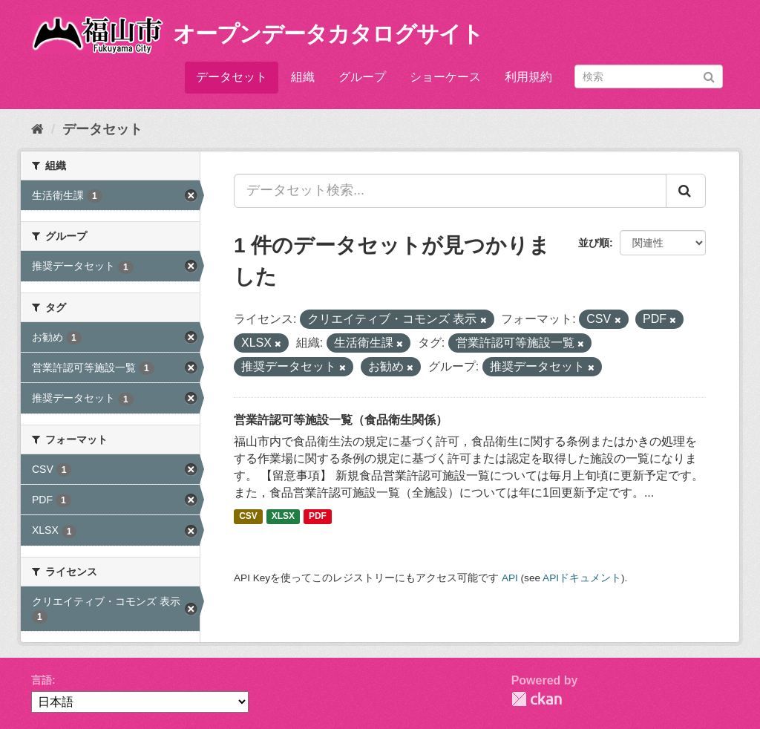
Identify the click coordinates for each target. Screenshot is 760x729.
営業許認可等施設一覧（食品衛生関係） (341, 419)
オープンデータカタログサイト (328, 34)
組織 (303, 77)
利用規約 (528, 77)
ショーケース (445, 77)
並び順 (593, 243)
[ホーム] (37, 129)
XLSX (283, 516)
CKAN (536, 699)
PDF (318, 516)
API (510, 577)
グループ (362, 77)
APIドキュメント (582, 577)
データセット (231, 77)
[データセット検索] (648, 76)
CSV (248, 516)
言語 (41, 680)
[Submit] (709, 75)
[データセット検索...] (450, 191)
